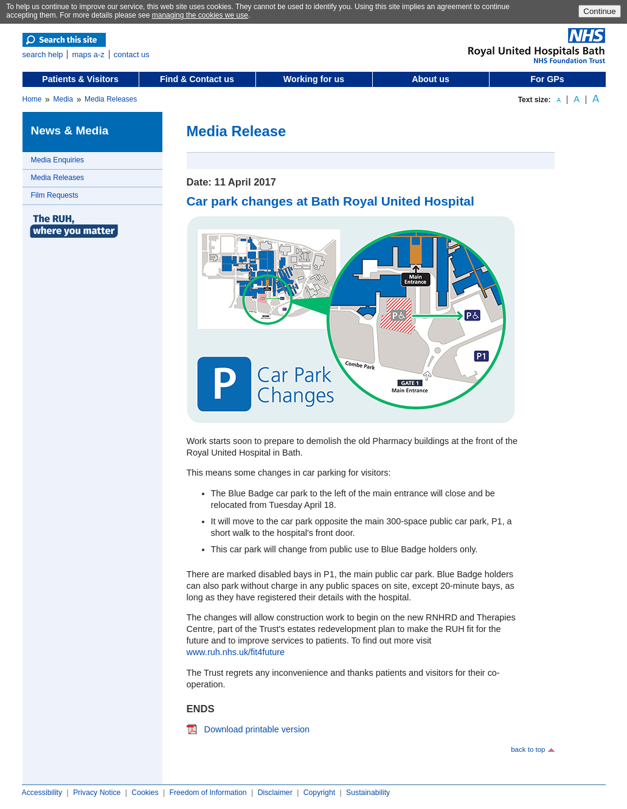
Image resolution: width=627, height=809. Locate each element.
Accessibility (42, 792)
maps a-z (88, 54)
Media (63, 99)
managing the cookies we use (200, 15)
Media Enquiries (58, 160)
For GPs (547, 79)
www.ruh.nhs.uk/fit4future (236, 652)
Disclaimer (275, 792)
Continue (599, 11)
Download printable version (257, 729)
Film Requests (54, 195)
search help (43, 54)
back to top (528, 749)
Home (32, 99)
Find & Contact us (197, 79)
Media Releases (111, 99)
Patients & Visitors (80, 79)
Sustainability (368, 792)
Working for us (313, 79)
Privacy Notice (96, 792)
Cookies (144, 792)
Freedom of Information (207, 792)
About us (430, 79)
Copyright (319, 792)
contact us (132, 54)
